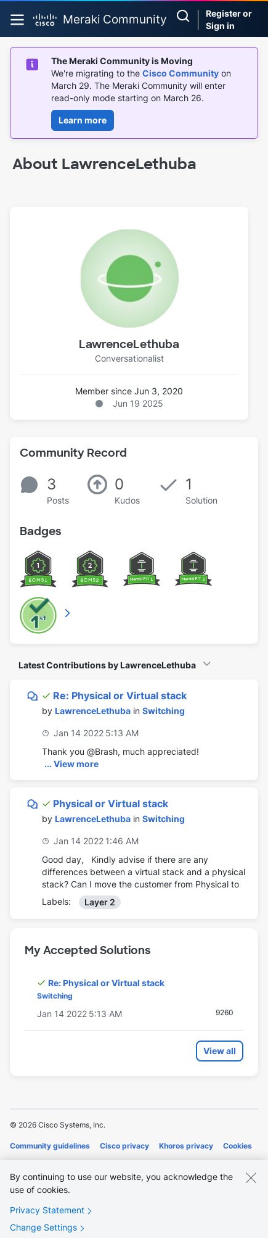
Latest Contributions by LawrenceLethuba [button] (107, 665)
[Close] (251, 1184)
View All (68, 612)
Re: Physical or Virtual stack (120, 695)
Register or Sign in (229, 19)
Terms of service (40, 1163)
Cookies (237, 1145)
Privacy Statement (47, 1216)
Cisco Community (180, 73)
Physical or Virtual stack (110, 803)
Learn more (83, 120)
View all (219, 1050)
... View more (71, 763)
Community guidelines (50, 1145)
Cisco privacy (124, 1145)
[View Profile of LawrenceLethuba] (93, 710)
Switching (163, 710)
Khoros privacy (186, 1145)
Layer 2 (99, 902)
